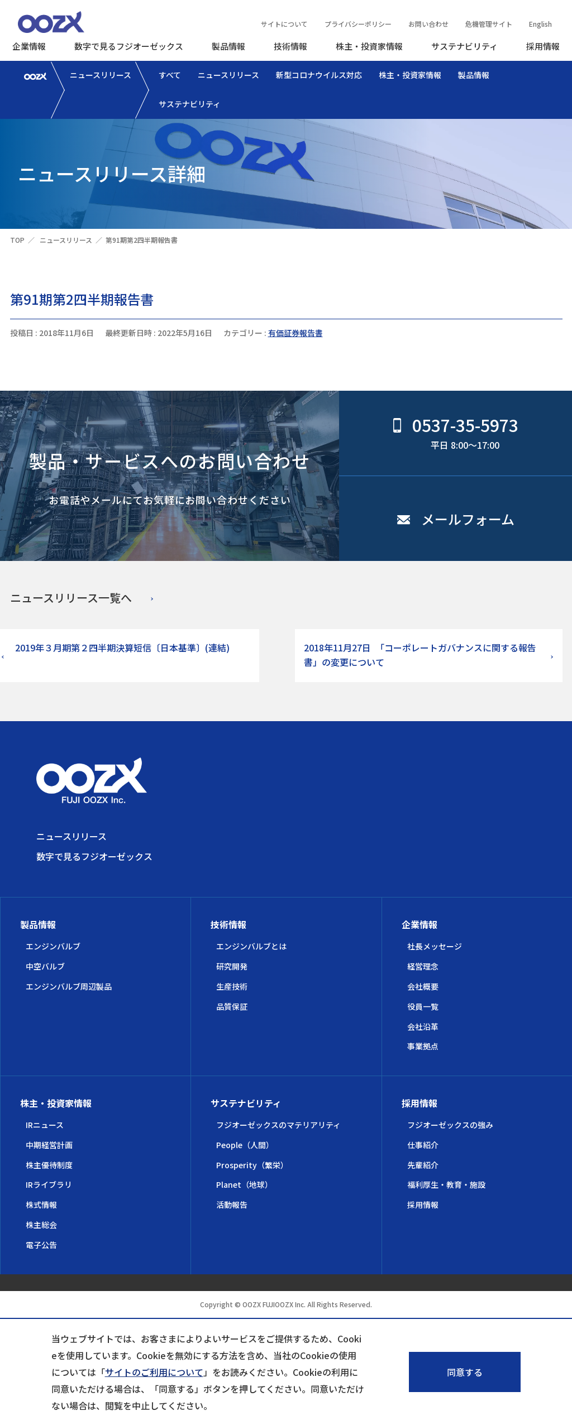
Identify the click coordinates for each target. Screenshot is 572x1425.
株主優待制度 (49, 1164)
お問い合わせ (428, 23)
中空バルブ (45, 966)
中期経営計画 (49, 1144)
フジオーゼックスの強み (450, 1124)
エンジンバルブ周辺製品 (69, 986)
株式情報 (41, 1204)
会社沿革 (422, 1026)
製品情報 (228, 46)
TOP (17, 239)
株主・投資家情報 (369, 46)
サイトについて (284, 23)
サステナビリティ (464, 46)
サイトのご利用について (154, 1372)
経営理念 (422, 966)
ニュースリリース (100, 74)
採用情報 (543, 46)
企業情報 (29, 46)
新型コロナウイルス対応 (319, 74)
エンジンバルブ (53, 946)
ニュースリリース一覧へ (71, 597)
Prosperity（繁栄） (252, 1164)
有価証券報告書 (295, 332)
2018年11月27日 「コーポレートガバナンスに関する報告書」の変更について (420, 655)
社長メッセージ (434, 946)
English (540, 23)
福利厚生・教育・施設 (446, 1184)
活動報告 (231, 1204)
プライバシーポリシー (358, 23)
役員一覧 (422, 1006)
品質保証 (231, 1006)
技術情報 (290, 46)
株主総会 (41, 1224)
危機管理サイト (488, 23)
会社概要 (422, 986)
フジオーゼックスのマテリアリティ (278, 1124)
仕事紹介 (422, 1144)
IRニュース (45, 1124)
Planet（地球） (244, 1184)
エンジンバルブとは (251, 946)
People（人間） (245, 1144)
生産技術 (231, 986)
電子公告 (41, 1244)
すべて (170, 74)
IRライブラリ (49, 1184)
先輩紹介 (422, 1164)
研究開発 (231, 966)
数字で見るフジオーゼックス (128, 46)
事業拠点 (422, 1046)
